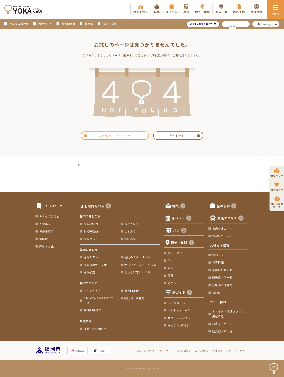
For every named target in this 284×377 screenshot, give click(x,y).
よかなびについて (145, 350)
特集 (178, 206)
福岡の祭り (131, 239)
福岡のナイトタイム (137, 257)
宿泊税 (216, 292)
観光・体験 (182, 243)
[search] (232, 26)
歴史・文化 (46, 246)
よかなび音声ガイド (137, 272)
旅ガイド (182, 293)
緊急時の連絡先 (222, 285)
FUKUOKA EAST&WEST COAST (98, 300)
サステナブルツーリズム (140, 265)
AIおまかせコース (179, 310)
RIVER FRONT (92, 310)
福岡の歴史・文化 (95, 265)
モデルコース (176, 303)
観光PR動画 (91, 231)
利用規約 (217, 350)
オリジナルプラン (179, 318)
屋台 (180, 231)
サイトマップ (185, 135)
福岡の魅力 (90, 224)
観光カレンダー (134, 224)
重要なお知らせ (222, 270)
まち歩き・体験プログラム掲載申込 (229, 313)
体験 (171, 275)
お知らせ (218, 255)
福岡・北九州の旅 (95, 328)
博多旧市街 (46, 231)
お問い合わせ (183, 350)
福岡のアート (92, 257)
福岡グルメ (90, 239)
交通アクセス (230, 218)
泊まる (172, 283)
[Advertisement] (144, 175)
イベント (181, 218)
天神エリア (46, 224)
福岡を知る (99, 206)
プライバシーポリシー (237, 350)
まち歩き (130, 231)
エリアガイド (92, 290)
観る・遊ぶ (175, 253)
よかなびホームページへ (107, 135)
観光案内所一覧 (222, 277)
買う (171, 268)
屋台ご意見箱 (201, 350)
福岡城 (43, 239)
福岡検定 (89, 272)
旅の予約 (226, 206)
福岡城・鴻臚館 (134, 298)
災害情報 (218, 262)
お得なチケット (222, 236)
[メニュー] (275, 9)
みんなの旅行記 (49, 216)
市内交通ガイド (222, 228)
